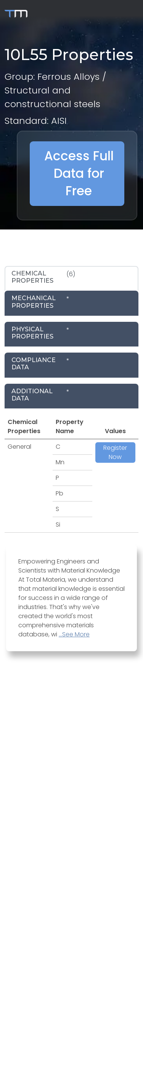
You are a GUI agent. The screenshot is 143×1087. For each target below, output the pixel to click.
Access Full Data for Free (79, 173)
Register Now (115, 452)
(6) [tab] (43, 277)
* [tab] (40, 301)
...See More (74, 634)
